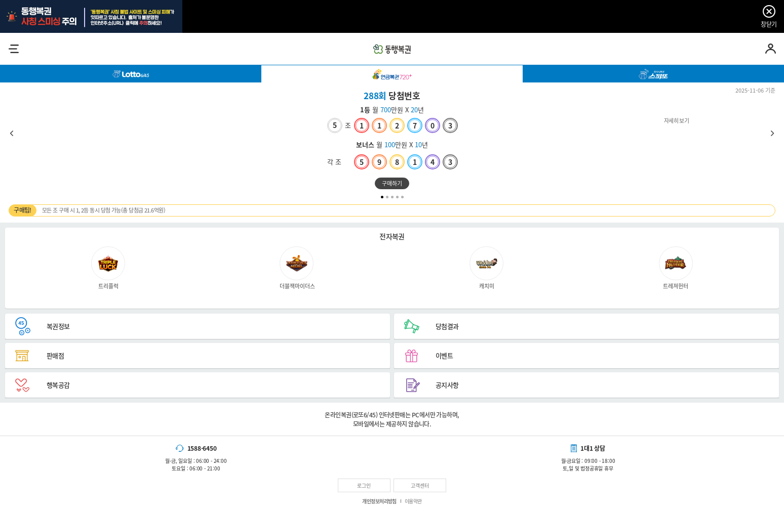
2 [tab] (387, 197)
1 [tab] (382, 197)
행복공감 (58, 385)
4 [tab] (397, 197)
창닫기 (768, 24)
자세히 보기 (392, 144)
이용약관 (413, 501)
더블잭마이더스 (297, 267)
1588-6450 (202, 448)
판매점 (55, 355)
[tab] (130, 73)
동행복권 (392, 49)
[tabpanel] (392, 138)
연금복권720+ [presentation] (392, 73)
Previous (12, 133)
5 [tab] (402, 197)
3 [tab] (392, 197)
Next (772, 133)
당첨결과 (447, 326)
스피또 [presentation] (653, 73)
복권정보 (58, 326)
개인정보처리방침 (379, 501)
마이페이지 (770, 49)
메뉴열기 (13, 49)
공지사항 (447, 385)
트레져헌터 (676, 267)
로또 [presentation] (130, 73)
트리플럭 (108, 267)
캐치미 (486, 267)
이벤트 (444, 355)
